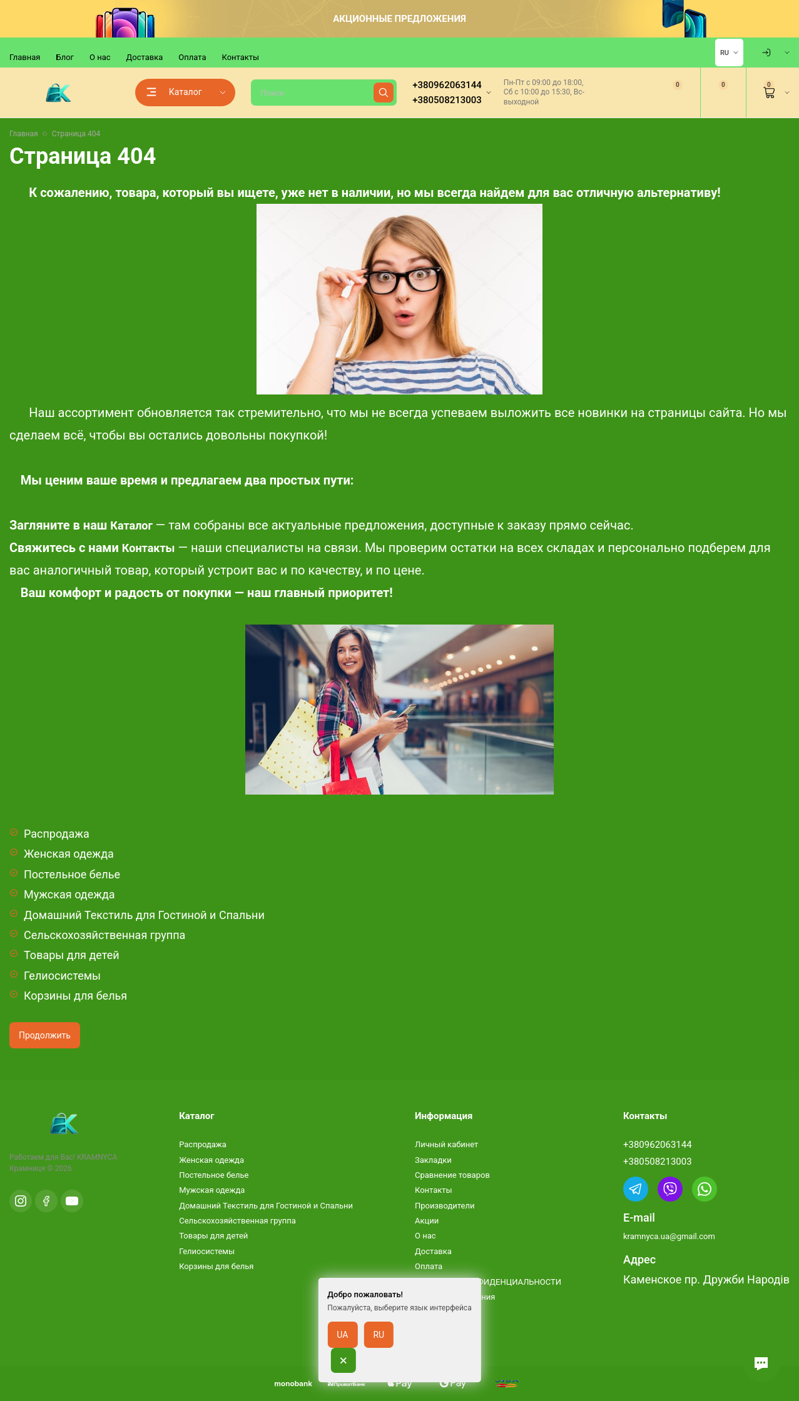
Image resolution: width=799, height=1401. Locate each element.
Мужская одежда (69, 894)
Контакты (240, 57)
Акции (427, 1220)
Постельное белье (72, 874)
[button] (761, 1363)
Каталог (131, 525)
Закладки (433, 1160)
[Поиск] (324, 92)
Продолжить (45, 1035)
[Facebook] (46, 1201)
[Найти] (384, 93)
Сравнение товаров (452, 1175)
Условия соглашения (455, 1297)
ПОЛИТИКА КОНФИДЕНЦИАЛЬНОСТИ (488, 1282)
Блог (65, 57)
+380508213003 (657, 1161)
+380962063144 (657, 1144)
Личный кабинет (446, 1144)
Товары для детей (72, 955)
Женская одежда (69, 853)
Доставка (144, 57)
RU (724, 53)
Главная (24, 57)
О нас (100, 57)
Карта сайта (438, 1327)
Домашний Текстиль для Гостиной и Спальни (144, 914)
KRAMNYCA (97, 1157)
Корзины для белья (75, 995)
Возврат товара (445, 1312)
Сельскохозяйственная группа (104, 935)
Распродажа (56, 833)
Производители (445, 1205)
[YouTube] (72, 1201)
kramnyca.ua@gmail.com (669, 1236)
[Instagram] (20, 1201)
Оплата (192, 57)
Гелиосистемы (62, 975)
